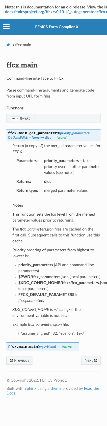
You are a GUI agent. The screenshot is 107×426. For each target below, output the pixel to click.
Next (90, 360)
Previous (19, 360)
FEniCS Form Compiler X (57, 27)
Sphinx (30, 389)
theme (56, 389)
